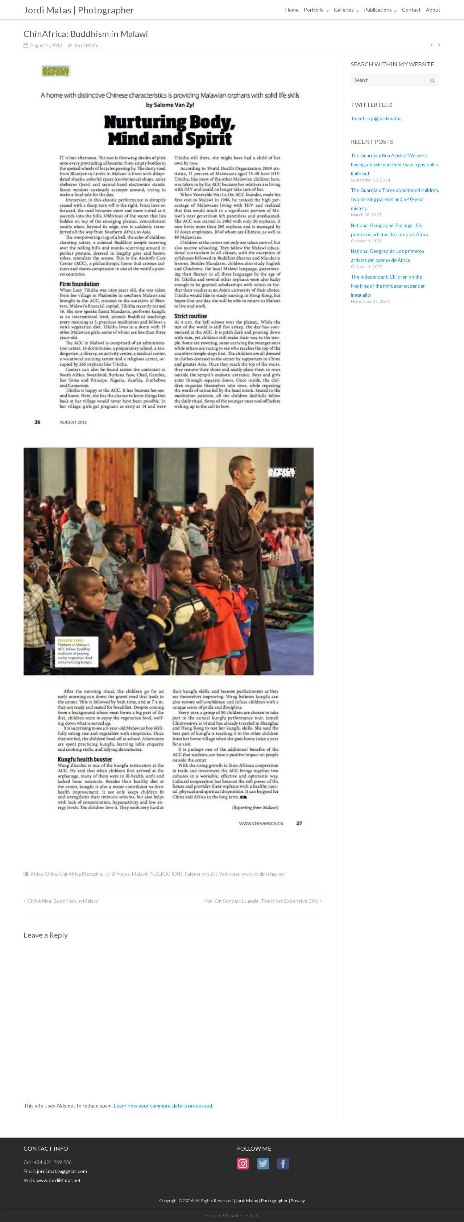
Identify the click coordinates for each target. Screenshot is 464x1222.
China (51, 874)
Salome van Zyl (201, 874)
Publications (378, 10)
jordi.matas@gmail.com (62, 1171)
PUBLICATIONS (166, 874)
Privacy (298, 1200)
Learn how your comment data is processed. (163, 1105)
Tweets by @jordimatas (376, 118)
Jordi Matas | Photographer (262, 1200)
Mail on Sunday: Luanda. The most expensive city (261, 901)
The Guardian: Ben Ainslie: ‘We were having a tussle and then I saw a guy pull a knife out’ (394, 164)
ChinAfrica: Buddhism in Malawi (63, 901)
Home (292, 10)
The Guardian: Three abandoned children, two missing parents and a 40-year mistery (395, 199)
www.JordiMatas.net (58, 1180)
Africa (36, 874)
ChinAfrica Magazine (80, 874)
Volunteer (229, 874)
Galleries (344, 10)
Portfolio (314, 10)
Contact (411, 10)
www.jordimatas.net (262, 874)
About (433, 10)
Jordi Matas (86, 45)
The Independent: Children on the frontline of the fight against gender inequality (388, 286)
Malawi (139, 874)
